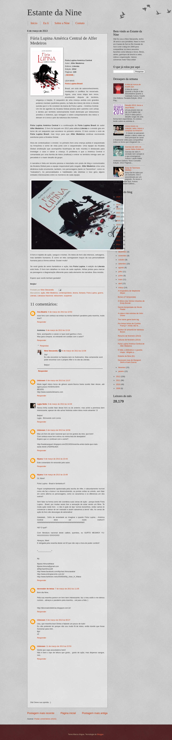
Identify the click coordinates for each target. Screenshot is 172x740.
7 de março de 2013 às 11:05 (67, 589)
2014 (118, 244)
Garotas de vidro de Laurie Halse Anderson (134, 148)
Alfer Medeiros (52, 293)
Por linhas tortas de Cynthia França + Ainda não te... (129, 324)
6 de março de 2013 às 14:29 (60, 404)
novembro (122, 256)
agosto (121, 267)
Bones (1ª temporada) (127, 297)
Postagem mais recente (40, 713)
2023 (118, 209)
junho (120, 276)
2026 (118, 197)
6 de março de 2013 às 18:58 (58, 430)
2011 (118, 380)
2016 (118, 236)
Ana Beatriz (42, 312)
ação (43, 293)
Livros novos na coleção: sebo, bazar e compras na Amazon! (134, 128)
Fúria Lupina (92, 293)
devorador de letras (45, 589)
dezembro (122, 252)
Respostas (44, 346)
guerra (100, 293)
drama (75, 293)
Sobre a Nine (62, 23)
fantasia (82, 293)
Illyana (40, 459)
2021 (118, 217)
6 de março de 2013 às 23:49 (56, 475)
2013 (118, 248)
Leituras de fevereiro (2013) (129, 340)
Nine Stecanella (51, 351)
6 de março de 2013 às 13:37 (58, 380)
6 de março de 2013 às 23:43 (56, 459)
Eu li (46, 23)
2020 (118, 221)
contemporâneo (65, 293)
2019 (118, 225)
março (121, 287)
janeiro (121, 371)
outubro (121, 260)
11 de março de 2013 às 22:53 (58, 646)
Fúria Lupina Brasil (73, 84)
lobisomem (58, 296)
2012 (118, 376)
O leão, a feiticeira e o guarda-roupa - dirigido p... (130, 351)
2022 (118, 213)
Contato (79, 23)
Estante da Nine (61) (126, 356)
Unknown (41, 380)
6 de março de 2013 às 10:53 (60, 312)
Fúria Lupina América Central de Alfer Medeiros (131, 345)
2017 (118, 232)
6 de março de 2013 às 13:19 (58, 330)
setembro (122, 264)
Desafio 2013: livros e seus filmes (134, 106)
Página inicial (68, 713)
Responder (41, 322)
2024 (118, 205)
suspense (68, 296)
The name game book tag (128, 319)
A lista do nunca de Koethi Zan (133, 85)
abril (120, 283)
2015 (118, 240)
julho (120, 271)
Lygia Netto (42, 404)
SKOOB (69, 75)
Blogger (100, 734)
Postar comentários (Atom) (45, 719)
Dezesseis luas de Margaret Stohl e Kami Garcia (129, 361)
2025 (118, 201)
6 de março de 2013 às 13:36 (74, 351)
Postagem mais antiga (94, 713)
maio (120, 279)
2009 (118, 388)
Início (34, 23)
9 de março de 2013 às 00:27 (58, 620)
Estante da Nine (54, 12)
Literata (33, 296)
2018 (118, 228)
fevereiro (122, 367)
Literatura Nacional (45, 296)
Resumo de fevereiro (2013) (129, 336)
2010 (118, 384)
